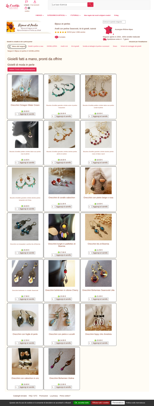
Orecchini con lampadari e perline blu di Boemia (25, 244)
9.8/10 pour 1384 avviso (70, 32)
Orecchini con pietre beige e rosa (98, 197)
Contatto (62, 37)
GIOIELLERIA (34, 51)
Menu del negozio (17, 46)
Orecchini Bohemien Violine (61, 378)
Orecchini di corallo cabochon (61, 197)
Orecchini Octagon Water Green (25, 105)
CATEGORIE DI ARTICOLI (57, 15)
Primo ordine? (65, 396)
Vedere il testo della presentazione (22, 69)
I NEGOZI (40, 15)
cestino (140, 5)
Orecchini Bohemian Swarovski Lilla (98, 290)
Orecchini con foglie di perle (25, 334)
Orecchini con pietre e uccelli (62, 334)
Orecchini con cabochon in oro (25, 378)
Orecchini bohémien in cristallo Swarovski (25, 290)
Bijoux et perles (21, 51)
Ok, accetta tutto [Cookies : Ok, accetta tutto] (82, 403)
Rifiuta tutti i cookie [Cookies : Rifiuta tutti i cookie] (100, 403)
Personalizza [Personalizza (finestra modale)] (118, 403)
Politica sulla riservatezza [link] (135, 403)
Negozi (10, 51)
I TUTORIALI (75, 15)
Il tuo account (131, 5)
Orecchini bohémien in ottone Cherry (61, 290)
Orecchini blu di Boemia (98, 244)
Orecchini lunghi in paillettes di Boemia (61, 245)
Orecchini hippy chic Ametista (98, 334)
